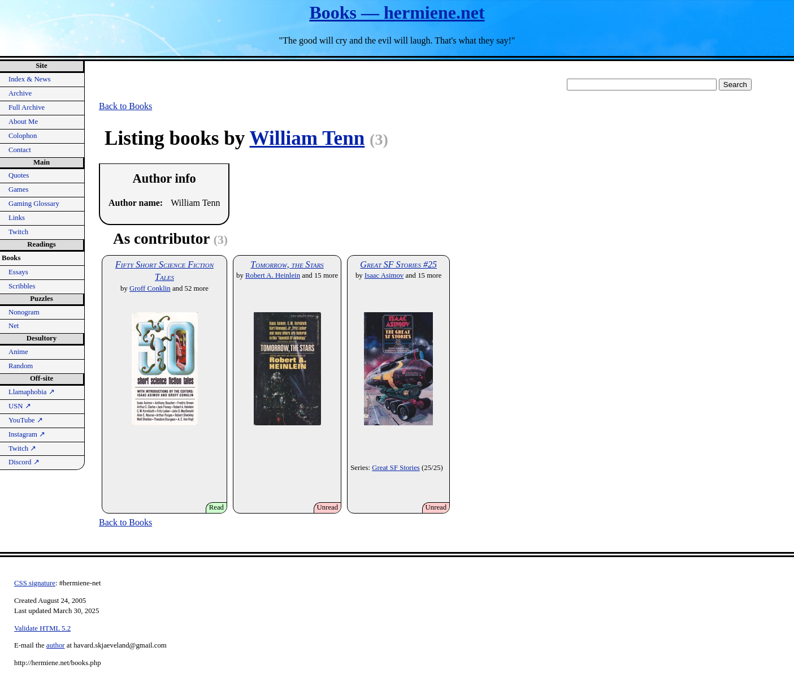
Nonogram (24, 312)
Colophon (22, 136)
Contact (19, 150)
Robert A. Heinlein (272, 275)
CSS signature (34, 583)
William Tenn (307, 138)
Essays (18, 272)
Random (20, 366)
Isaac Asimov (384, 275)
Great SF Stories (396, 468)
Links (16, 218)
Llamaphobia (31, 392)
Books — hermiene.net (396, 12)
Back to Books (125, 106)
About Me (23, 122)
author (55, 645)
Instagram (26, 434)
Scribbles (22, 286)
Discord (24, 462)
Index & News (29, 79)
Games (18, 189)
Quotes (18, 175)
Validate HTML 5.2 (42, 628)
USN (19, 406)
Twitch (18, 232)
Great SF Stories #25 (398, 264)
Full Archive (26, 107)
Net (13, 326)
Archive (20, 93)
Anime (18, 352)
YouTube (25, 420)
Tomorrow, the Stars (287, 264)
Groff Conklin (150, 288)
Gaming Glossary (33, 204)
